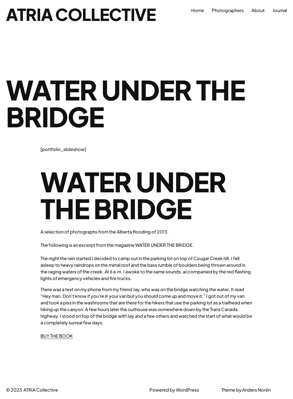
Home (197, 10)
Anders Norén (256, 390)
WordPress (187, 390)
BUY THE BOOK (56, 336)
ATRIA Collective (81, 14)
